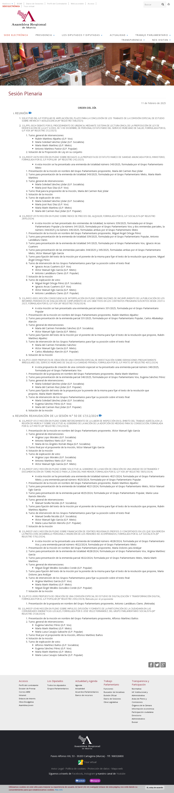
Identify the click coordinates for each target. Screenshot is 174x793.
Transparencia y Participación (140, 682)
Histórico (7, 3)
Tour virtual (29, 6)
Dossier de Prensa (27, 688)
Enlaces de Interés (27, 698)
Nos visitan (161, 40)
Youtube (120, 773)
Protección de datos (99, 768)
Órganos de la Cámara (142, 705)
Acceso (91, 3)
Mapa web (117, 768)
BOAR (19, 3)
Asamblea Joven (26, 705)
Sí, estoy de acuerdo (155, 787)
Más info (59, 789)
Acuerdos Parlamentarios (86, 692)
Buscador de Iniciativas (114, 692)
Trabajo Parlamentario (153, 35)
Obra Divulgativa (26, 702)
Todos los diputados (56, 685)
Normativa (136, 688)
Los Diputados (55, 681)
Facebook (77, 773)
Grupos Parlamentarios (57, 688)
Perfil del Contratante (57, 3)
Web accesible (77, 3)
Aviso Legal (57, 768)
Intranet (22, 695)
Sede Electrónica (16, 35)
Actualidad (119, 35)
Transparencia (133, 40)
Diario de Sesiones (34, 3)
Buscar (135, 722)
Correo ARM (24, 692)
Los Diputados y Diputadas (82, 35)
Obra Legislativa (111, 702)
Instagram (89, 773)
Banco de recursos (84, 695)
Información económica (143, 708)
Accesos (23, 681)
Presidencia (45, 35)
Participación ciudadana (142, 712)
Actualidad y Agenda (86, 681)
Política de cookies (75, 768)
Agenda (78, 685)
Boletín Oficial (110, 695)
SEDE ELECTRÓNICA (11, 6)
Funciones (108, 688)
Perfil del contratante (28, 685)
